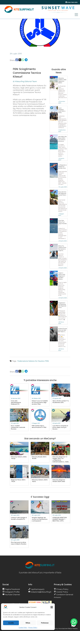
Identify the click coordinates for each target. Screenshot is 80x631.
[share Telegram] (26, 60)
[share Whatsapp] (23, 60)
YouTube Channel (12, 594)
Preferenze (45, 623)
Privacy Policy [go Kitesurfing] (62, 589)
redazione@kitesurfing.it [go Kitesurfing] (40, 592)
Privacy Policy (32, 627)
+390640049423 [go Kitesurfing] (37, 589)
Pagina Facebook (12, 589)
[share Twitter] (20, 60)
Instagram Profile (12, 592)
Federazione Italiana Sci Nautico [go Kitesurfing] (31, 361)
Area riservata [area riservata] (71, 2)
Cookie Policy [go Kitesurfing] (62, 592)
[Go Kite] (19, 12)
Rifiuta (28, 623)
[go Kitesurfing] (54, 83)
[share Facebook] (17, 60)
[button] (52, 607)
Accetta (11, 623)
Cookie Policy (23, 627)
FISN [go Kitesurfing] (47, 361)
